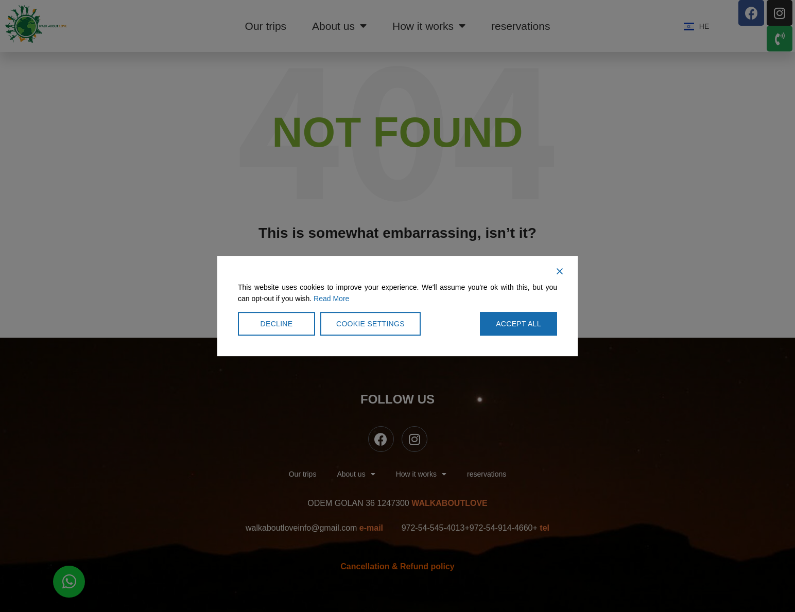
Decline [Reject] (277, 324)
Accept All (518, 324)
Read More (331, 298)
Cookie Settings (370, 324)
